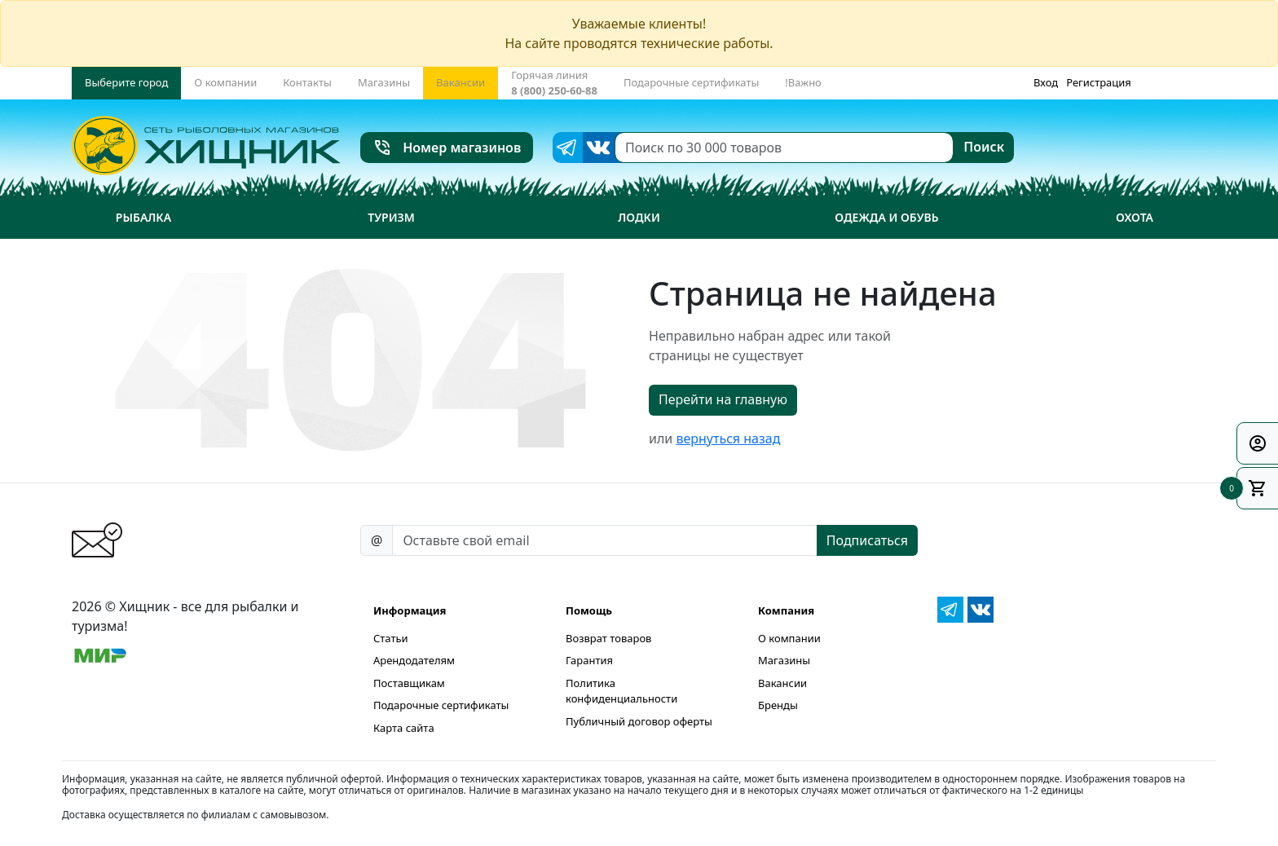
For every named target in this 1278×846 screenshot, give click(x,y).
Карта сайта (403, 727)
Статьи (390, 638)
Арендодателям (414, 660)
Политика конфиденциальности (621, 691)
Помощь (589, 610)
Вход (1045, 82)
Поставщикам (409, 683)
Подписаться (867, 540)
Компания (786, 610)
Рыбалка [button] (143, 217)
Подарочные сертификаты (441, 705)
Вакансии (782, 683)
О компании (789, 638)
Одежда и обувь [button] (886, 217)
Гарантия (589, 660)
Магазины (784, 660)
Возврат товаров (608, 638)
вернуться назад (728, 438)
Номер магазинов (447, 147)
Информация (409, 610)
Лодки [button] (639, 217)
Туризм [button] (391, 217)
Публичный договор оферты (639, 721)
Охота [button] (1134, 217)
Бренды (778, 705)
